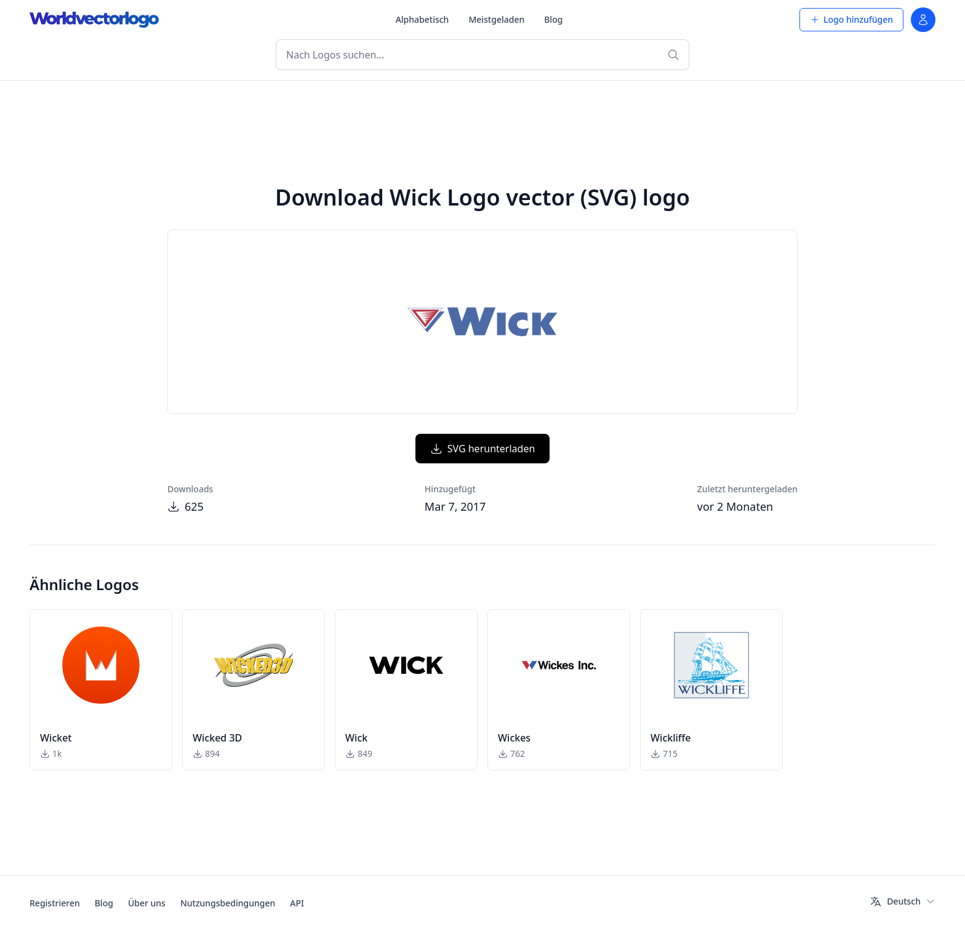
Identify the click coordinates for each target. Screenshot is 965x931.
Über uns (147, 903)
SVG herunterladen (482, 448)
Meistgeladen (496, 19)
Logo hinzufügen (851, 19)
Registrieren (55, 903)
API (297, 903)
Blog (553, 19)
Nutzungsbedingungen (227, 903)
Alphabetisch (422, 19)
